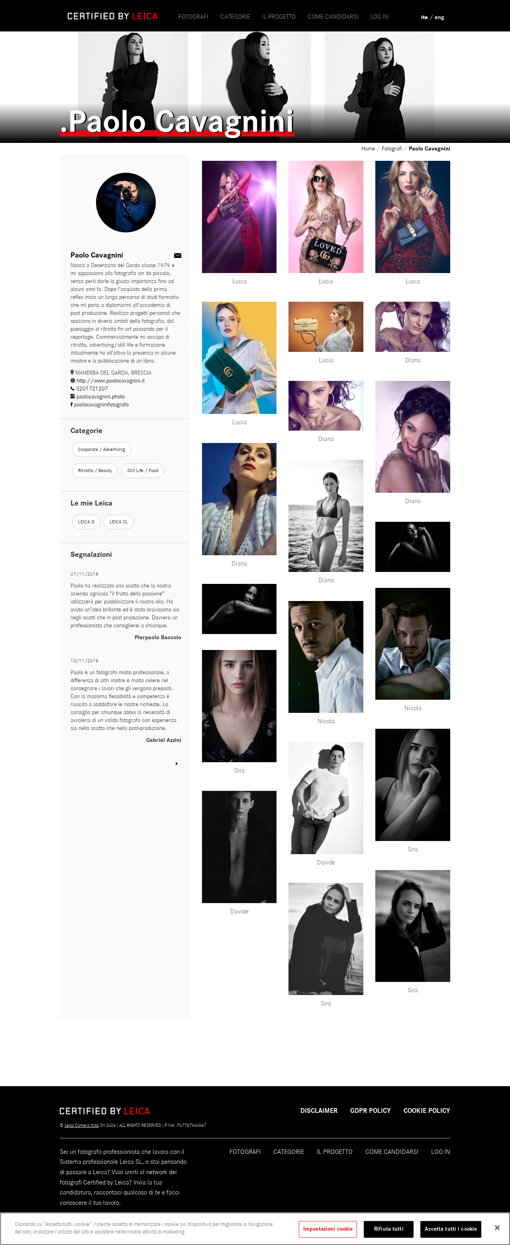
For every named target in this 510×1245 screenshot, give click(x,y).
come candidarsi (333, 16)
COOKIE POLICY (427, 1111)
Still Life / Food (142, 470)
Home (369, 148)
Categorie (235, 16)
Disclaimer (318, 1111)
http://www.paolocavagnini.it (108, 380)
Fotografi (193, 16)
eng (439, 17)
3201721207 (89, 388)
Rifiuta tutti (389, 1232)
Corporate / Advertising (101, 449)
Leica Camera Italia (82, 1125)
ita (424, 17)
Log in (379, 16)
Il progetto (335, 1152)
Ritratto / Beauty (95, 470)
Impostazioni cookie (328, 1232)
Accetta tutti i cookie (451, 1232)
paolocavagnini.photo (98, 396)
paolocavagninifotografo (100, 404)
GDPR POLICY (370, 1111)
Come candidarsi (391, 1152)
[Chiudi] (497, 1231)
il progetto (279, 16)
